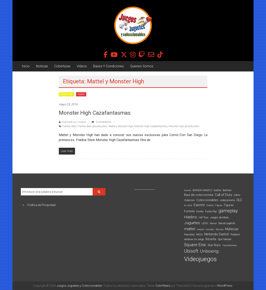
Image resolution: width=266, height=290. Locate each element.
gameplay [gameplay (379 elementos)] (228, 210)
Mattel (81, 94)
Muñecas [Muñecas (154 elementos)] (231, 229)
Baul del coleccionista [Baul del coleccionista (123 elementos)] (198, 195)
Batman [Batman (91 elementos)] (227, 190)
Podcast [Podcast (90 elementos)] (235, 234)
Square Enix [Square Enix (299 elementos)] (195, 244)
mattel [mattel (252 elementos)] (189, 229)
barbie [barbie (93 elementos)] (217, 190)
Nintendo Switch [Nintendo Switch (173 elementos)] (216, 234)
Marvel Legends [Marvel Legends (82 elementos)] (226, 223)
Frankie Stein (69, 126)
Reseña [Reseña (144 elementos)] (211, 239)
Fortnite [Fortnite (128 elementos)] (189, 211)
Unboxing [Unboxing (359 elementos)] (209, 251)
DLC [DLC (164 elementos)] (239, 200)
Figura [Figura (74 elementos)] (218, 205)
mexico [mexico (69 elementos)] (200, 229)
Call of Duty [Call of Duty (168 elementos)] (223, 195)
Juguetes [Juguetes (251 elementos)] (192, 223)
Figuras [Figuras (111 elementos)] (229, 205)
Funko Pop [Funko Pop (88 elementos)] (211, 211)
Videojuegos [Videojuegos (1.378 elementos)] (200, 259)
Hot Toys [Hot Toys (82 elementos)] (203, 217)
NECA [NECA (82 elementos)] (199, 234)
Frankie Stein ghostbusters (92, 126)
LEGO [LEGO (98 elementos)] (205, 223)
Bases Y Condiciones (108, 66)
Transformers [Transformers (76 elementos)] (229, 245)
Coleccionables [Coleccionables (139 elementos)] (207, 200)
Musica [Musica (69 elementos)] (219, 229)
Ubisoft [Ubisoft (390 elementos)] (191, 251)
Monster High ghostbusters (184, 126)
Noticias (42, 66)
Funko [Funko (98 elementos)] (199, 211)
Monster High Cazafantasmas (95, 113)
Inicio (26, 66)
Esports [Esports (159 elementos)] (199, 205)
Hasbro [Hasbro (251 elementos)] (190, 217)
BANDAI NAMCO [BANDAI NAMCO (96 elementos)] (202, 190)
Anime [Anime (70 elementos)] (187, 190)
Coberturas (62, 66)
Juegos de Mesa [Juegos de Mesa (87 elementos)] (219, 217)
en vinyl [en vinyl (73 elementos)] (188, 205)
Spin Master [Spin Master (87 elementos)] (224, 239)
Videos (82, 66)
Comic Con (66, 94)
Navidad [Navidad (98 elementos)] (189, 234)
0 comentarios (101, 121)
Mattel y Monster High (120, 126)
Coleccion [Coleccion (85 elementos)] (189, 200)
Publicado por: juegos (74, 121)
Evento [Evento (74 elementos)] (210, 205)
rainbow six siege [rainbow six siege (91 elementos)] (194, 239)
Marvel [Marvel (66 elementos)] (213, 223)
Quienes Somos (141, 66)
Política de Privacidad (41, 205)
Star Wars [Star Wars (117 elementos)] (214, 245)
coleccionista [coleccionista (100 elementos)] (227, 200)
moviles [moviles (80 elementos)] (210, 229)
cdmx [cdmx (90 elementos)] (237, 195)
